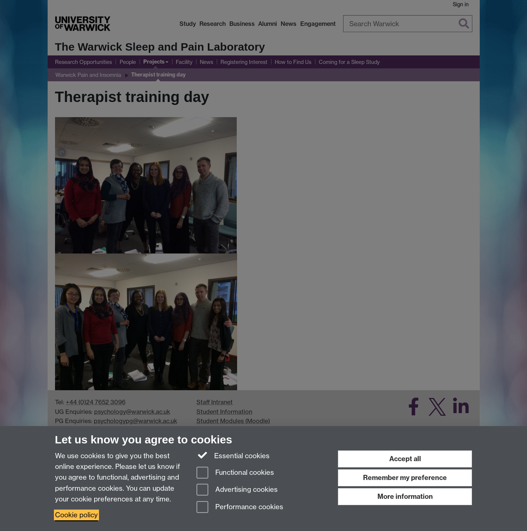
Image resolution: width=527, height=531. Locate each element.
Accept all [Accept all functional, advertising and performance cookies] (405, 459)
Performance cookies (239, 507)
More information (405, 496)
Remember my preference (405, 477)
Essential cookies (233, 455)
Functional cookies (235, 473)
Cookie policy (76, 515)
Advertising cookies (237, 490)
